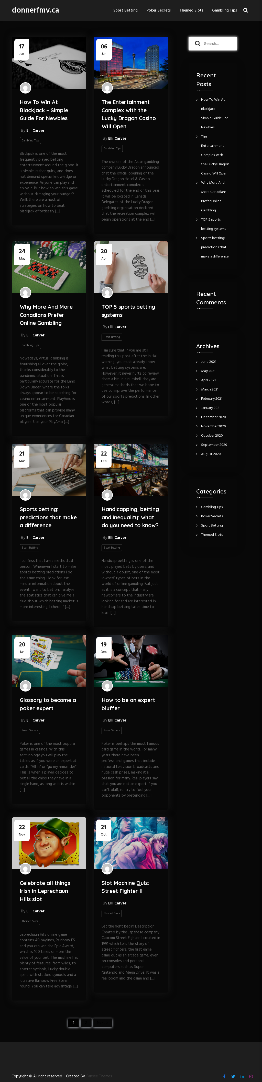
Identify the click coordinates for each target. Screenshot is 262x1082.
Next (101, 1023)
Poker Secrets (159, 10)
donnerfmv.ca (35, 10)
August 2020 (211, 454)
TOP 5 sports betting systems (128, 310)
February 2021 (211, 399)
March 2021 (210, 390)
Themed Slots (191, 10)
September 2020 (214, 445)
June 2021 (208, 362)
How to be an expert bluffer (128, 704)
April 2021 (208, 380)
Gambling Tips (224, 10)
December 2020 (213, 417)
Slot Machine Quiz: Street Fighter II (125, 887)
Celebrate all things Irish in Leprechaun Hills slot (45, 891)
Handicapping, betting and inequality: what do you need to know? (130, 517)
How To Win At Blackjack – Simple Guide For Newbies (44, 110)
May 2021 (208, 371)
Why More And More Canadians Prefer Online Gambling (46, 314)
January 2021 (211, 408)
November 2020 (213, 426)
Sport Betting (125, 10)
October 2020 (212, 436)
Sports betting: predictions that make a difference (48, 517)
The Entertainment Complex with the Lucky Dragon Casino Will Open (129, 114)
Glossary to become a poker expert (48, 704)
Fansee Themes (99, 1076)
